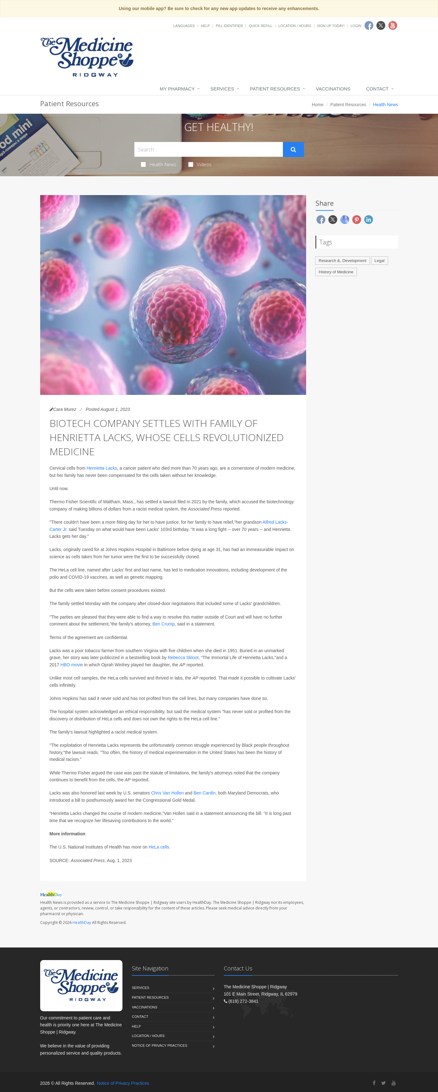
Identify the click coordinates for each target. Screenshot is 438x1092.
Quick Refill (260, 26)
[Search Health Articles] (208, 149)
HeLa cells (159, 846)
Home (317, 104)
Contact (377, 88)
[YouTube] (394, 1083)
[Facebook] (374, 1083)
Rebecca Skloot (183, 657)
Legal (380, 260)
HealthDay (82, 922)
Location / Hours (294, 26)
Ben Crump (163, 623)
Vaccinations (333, 88)
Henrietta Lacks (102, 468)
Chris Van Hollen (167, 792)
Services (222, 88)
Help (205, 26)
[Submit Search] (293, 149)
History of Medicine (336, 272)
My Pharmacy (177, 88)
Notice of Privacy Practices (159, 1045)
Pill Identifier (229, 26)
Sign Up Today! (331, 26)
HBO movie (72, 664)
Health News (158, 164)
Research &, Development (342, 260)
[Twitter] (383, 1083)
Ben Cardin (204, 792)
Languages (184, 26)
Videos (200, 164)
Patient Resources (275, 88)
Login (355, 26)
